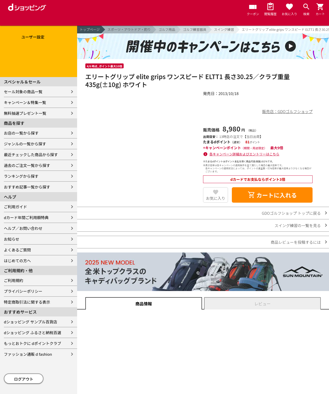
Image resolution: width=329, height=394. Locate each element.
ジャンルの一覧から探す (25, 143)
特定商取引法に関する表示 (27, 302)
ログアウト (23, 379)
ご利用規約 (13, 280)
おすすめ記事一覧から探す (27, 187)
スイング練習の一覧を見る (298, 225)
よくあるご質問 (17, 249)
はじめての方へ (17, 260)
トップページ (90, 29)
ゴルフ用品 (167, 29)
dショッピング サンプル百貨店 (30, 321)
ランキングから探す (21, 176)
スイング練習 (224, 29)
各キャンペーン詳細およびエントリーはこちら (244, 154)
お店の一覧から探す (21, 133)
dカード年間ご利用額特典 (26, 217)
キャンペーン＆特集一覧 (25, 102)
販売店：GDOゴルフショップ (287, 111)
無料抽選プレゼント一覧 (25, 113)
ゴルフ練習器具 (194, 29)
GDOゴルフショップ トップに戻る (291, 213)
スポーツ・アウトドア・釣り (129, 29)
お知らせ (11, 239)
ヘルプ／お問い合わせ (23, 228)
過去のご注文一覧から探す (27, 165)
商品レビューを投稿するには (296, 242)
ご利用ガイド (15, 206)
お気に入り (215, 198)
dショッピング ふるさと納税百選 (32, 332)
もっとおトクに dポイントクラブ (32, 343)
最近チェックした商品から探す (31, 154)
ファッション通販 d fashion (28, 354)
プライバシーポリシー (23, 291)
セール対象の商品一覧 (23, 91)
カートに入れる (272, 195)
